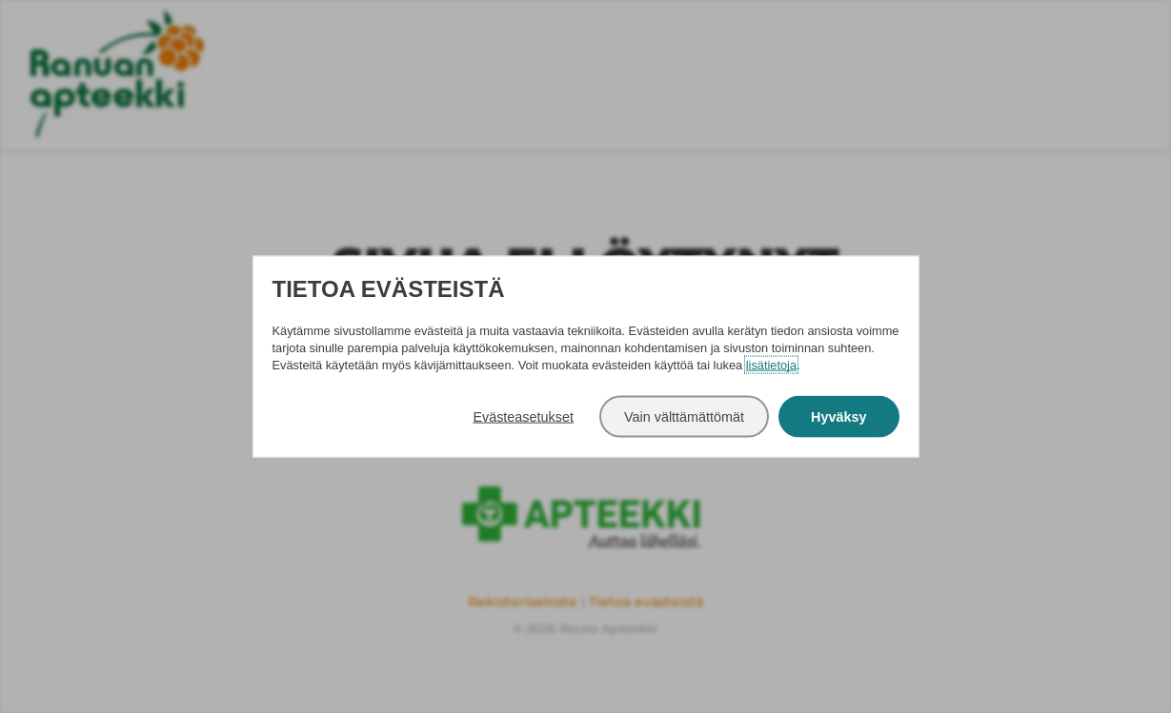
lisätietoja (771, 364)
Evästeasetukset (523, 416)
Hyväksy (838, 416)
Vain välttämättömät (684, 416)
